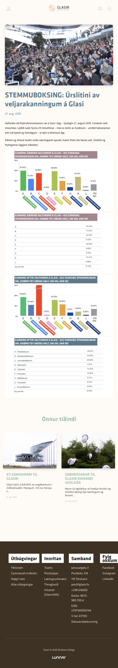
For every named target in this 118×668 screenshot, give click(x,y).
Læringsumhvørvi (55, 579)
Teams (48, 568)
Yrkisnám (17, 568)
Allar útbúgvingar (22, 584)
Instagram (109, 573)
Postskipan (51, 573)
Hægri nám (18, 579)
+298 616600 (79, 590)
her (62, 133)
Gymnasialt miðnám (24, 573)
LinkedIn (108, 579)
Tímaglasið (51, 584)
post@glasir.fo (80, 584)
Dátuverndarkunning (84, 621)
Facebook (108, 568)
